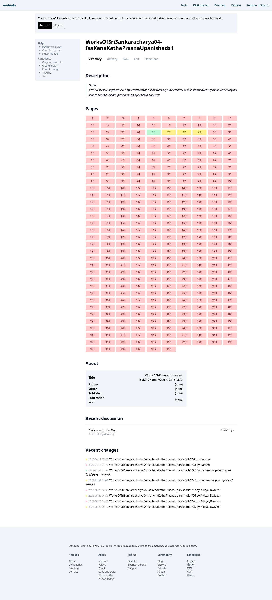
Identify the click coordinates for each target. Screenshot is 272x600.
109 (214, 188)
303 (123, 328)
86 (168, 174)
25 (153, 132)
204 (138, 258)
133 (123, 209)
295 (153, 321)
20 (229, 125)
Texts (184, 5)
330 (230, 342)
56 (168, 153)
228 (199, 272)
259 (214, 293)
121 (92, 202)
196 (168, 251)
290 (230, 314)
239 (214, 279)
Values (102, 564)
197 (184, 251)
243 (123, 286)
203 (123, 258)
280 (230, 307)
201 (92, 258)
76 (168, 167)
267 (184, 300)
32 (107, 139)
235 (153, 279)
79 (214, 167)
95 (153, 181)
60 (229, 153)
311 (92, 335)
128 (199, 202)
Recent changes (51, 69)
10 (229, 118)
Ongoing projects (52, 62)
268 (199, 300)
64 (138, 160)
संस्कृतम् (190, 564)
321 (92, 342)
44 (138, 146)
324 (138, 342)
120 (230, 195)
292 (107, 321)
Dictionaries (201, 5)
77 (184, 167)
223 (123, 272)
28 (199, 132)
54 (138, 153)
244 (138, 286)
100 (230, 181)
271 (92, 307)
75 (153, 167)
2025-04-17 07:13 (98, 459)
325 (153, 342)
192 (107, 251)
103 (123, 188)
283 (123, 314)
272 (107, 307)
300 (230, 321)
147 (184, 216)
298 (199, 321)
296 (168, 321)
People (102, 568)
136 (168, 209)
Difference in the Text (102, 430)
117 (184, 195)
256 (168, 293)
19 (214, 125)
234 (138, 279)
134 (138, 209)
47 (184, 146)
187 (184, 244)
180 (230, 237)
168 (199, 230)
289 (214, 314)
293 (123, 321)
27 (184, 132)
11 (92, 125)
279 (214, 307)
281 (92, 314)
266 (168, 300)
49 (214, 146)
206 (168, 258)
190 (230, 244)
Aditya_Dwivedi (210, 490)
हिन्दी (189, 568)
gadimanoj (107, 434)
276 (168, 307)
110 (230, 188)
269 (214, 300)
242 (107, 286)
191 (92, 251)
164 (138, 230)
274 (138, 307)
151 (92, 223)
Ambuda (9, 5)
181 (92, 244)
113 (123, 195)
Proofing (220, 5)
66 (168, 160)
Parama (205, 459)
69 (214, 160)
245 (153, 286)
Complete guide (51, 50)
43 (123, 146)
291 (92, 321)
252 (107, 293)
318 (199, 335)
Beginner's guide (52, 46)
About (102, 554)
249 (214, 286)
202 (107, 258)
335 (153, 349)
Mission (102, 561)
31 (92, 139)
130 (230, 202)
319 (214, 335)
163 (123, 230)
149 (214, 216)
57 (184, 153)
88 (199, 174)
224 (138, 272)
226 (168, 272)
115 (153, 195)
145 (153, 216)
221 (92, 272)
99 (214, 181)
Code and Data (106, 571)
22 (107, 132)
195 (153, 251)
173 (123, 237)
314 (138, 335)
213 (123, 265)
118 (199, 195)
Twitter (162, 575)
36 (168, 139)
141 (92, 216)
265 (153, 300)
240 (230, 279)
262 (107, 300)
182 (107, 244)
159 (214, 223)
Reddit (161, 571)
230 (230, 272)
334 (138, 349)
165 (153, 230)
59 (214, 153)
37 (184, 139)
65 (153, 160)
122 (107, 202)
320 (230, 335)
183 (123, 244)
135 (153, 209)
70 (229, 160)
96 (168, 181)
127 (184, 202)
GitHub (162, 568)
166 (168, 230)
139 (214, 209)
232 (107, 279)
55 (153, 153)
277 (184, 307)
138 (199, 209)
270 (230, 300)
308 (199, 328)
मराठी (189, 571)
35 (153, 139)
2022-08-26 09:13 (98, 501)
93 (123, 181)
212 (107, 265)
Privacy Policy (106, 578)
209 (214, 258)
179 (214, 237)
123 (123, 202)
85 (153, 174)
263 (123, 300)
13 (123, 125)
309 (214, 328)
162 (107, 230)
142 (107, 216)
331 (92, 349)
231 (92, 279)
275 (153, 307)
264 (138, 300)
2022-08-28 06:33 (98, 495)
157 (184, 223)
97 (184, 181)
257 (184, 293)
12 (107, 125)
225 (153, 272)
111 (92, 195)
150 (230, 216)
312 (107, 335)
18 (199, 125)
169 (214, 230)
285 (153, 314)
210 (230, 258)
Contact (73, 571)
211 (92, 265)
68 (199, 160)
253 (123, 293)
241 (92, 286)
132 (107, 209)
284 (138, 314)
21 (92, 132)
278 (199, 307)
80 (229, 167)
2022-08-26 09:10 (98, 506)
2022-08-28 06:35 (98, 490)
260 (230, 293)
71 (92, 167)
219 (214, 265)
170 (230, 230)
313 (123, 335)
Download (152, 59)
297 (184, 321)
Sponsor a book (137, 564)
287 (184, 314)
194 (138, 251)
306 (168, 328)
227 (184, 272)
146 (168, 216)
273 (123, 307)
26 (168, 132)
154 (138, 223)
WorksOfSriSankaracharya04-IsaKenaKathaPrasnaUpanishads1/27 (152, 480)
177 (184, 237)
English (191, 561)
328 (199, 342)
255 (153, 293)
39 (214, 139)
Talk (44, 76)
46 (168, 146)
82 (107, 174)
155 (153, 223)
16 (168, 125)
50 (229, 146)
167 (184, 230)
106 (168, 188)
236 (168, 279)
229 (214, 272)
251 (92, 293)
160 (230, 223)
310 (230, 328)
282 (107, 314)
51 (92, 153)
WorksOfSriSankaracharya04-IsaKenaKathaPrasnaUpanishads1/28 (152, 459)
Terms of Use (105, 575)
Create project (50, 65)
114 (138, 195)
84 (138, 174)
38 (199, 139)
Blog (160, 561)
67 (184, 160)
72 (107, 167)
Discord (162, 564)
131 (92, 209)
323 (123, 342)
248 (199, 286)
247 (184, 286)
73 (123, 167)
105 (153, 188)
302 (107, 328)
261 (92, 300)
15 (153, 125)
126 (168, 202)
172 (107, 237)
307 (184, 328)
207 (184, 258)
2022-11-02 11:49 (98, 480)
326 (168, 342)
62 (107, 160)
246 (168, 286)
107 (184, 188)
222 (107, 272)
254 (138, 293)
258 (199, 293)
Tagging (46, 72)
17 (184, 125)
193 (123, 251)
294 (138, 321)
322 (107, 342)
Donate (236, 5)
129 (214, 202)
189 (214, 244)
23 (123, 132)
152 (107, 223)
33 (123, 139)
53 (123, 153)
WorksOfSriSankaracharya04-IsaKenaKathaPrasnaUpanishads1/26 (152, 495)
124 (138, 202)
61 (92, 160)
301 (92, 328)
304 (138, 328)
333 (123, 349)
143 (123, 216)
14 (138, 125)
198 (199, 251)
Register (251, 5)
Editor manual (50, 53)
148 (199, 216)
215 (153, 265)
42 (107, 146)
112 (107, 195)
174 (138, 237)
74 (138, 167)
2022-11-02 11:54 (98, 470)
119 (214, 195)
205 (153, 258)
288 (199, 314)
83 (123, 174)
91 (92, 181)
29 (214, 132)
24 (138, 132)
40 (229, 139)
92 (107, 181)
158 (199, 223)
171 (92, 237)
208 (199, 258)
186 (168, 244)
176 (168, 237)
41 (92, 146)
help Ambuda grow (185, 545)
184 (138, 244)
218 (199, 265)
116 (168, 195)
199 (214, 251)
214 (138, 265)
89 (214, 174)
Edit (136, 59)
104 (138, 188)
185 (153, 244)
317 (184, 335)
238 (199, 279)
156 (168, 223)
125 (153, 202)
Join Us (132, 554)
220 (230, 265)
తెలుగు (190, 575)
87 (184, 174)
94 (138, 181)
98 (199, 181)
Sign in (264, 5)
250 (230, 286)
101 (92, 188)
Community (165, 554)
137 (184, 209)
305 (153, 328)
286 (168, 314)
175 (153, 237)
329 (214, 342)
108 (199, 188)
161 (92, 230)
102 (107, 188)
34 (138, 139)
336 (168, 349)
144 (138, 216)
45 (153, 146)
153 (123, 223)
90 (229, 174)
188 (199, 244)
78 (199, 167)
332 (107, 349)
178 (199, 237)
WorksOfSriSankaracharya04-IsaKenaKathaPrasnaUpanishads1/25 (152, 470)
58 (199, 153)
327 (184, 342)
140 (230, 209)
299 (214, 321)
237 (184, 279)
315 (153, 335)
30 (229, 132)
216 (168, 265)
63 (123, 160)
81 (92, 174)
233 (123, 279)
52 (107, 153)
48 (199, 146)
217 (184, 265)
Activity (112, 59)
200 (230, 251)
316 (168, 335)
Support (132, 568)
